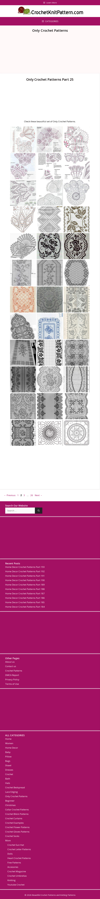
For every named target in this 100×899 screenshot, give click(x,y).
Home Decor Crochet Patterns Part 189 (25, 584)
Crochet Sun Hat (15, 844)
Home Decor (11, 747)
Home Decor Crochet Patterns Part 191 (25, 575)
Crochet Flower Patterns (17, 827)
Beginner (9, 800)
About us (10, 661)
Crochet (9, 774)
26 (32, 495)
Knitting (11, 880)
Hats (7, 783)
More (8, 840)
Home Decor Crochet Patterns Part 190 (25, 580)
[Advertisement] (50, 54)
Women (9, 743)
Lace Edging (11, 791)
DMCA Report (12, 675)
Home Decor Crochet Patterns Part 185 (25, 602)
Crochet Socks (12, 836)
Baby (8, 752)
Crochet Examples (14, 822)
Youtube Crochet (15, 884)
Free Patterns (14, 862)
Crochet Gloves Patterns (17, 831)
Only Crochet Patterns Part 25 (49, 79)
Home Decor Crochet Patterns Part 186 (25, 597)
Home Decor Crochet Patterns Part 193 (25, 566)
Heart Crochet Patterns (19, 858)
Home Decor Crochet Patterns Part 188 (25, 589)
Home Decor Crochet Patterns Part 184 (25, 606)
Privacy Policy (12, 679)
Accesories (12, 866)
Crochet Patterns (13, 670)
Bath (7, 778)
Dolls (10, 853)
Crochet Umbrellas (17, 875)
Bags (7, 760)
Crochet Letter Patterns (19, 849)
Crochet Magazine (16, 871)
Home (8, 738)
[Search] (38, 511)
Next (38, 495)
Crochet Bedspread (15, 787)
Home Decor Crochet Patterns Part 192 (25, 571)
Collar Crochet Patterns (17, 809)
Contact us (10, 666)
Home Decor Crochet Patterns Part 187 (25, 593)
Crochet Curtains (13, 818)
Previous (9, 495)
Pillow (8, 756)
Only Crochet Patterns (16, 796)
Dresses (9, 769)
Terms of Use (12, 683)
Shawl (8, 765)
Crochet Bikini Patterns (17, 813)
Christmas (10, 805)
